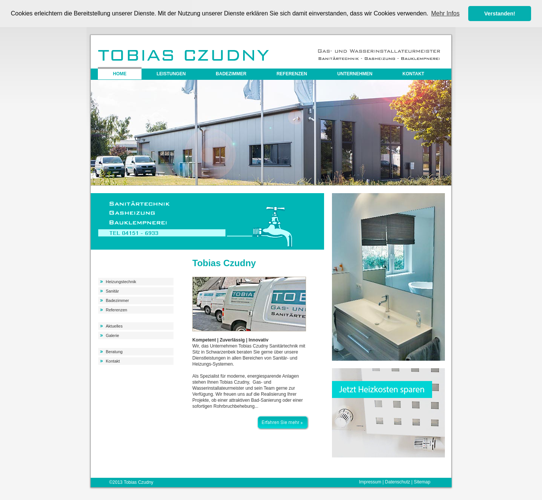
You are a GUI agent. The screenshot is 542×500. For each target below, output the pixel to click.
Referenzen (292, 73)
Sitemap (422, 481)
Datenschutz (397, 481)
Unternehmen (354, 73)
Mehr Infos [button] (445, 13)
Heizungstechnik (121, 281)
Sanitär (112, 290)
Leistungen (171, 73)
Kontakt (413, 73)
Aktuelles (114, 325)
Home (119, 73)
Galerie (112, 335)
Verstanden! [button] (499, 14)
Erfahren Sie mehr (283, 418)
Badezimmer (231, 73)
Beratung (114, 351)
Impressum (370, 481)
